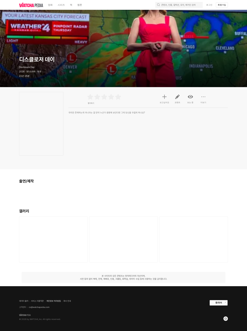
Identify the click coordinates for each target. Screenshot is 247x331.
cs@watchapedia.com (39, 307)
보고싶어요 (164, 98)
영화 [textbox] (50, 4)
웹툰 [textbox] (79, 4)
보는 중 (190, 99)
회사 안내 (67, 301)
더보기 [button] (203, 100)
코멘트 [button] (177, 100)
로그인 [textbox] (209, 5)
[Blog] (225, 318)
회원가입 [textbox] (222, 5)
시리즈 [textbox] (61, 4)
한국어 (218, 302)
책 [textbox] (71, 4)
